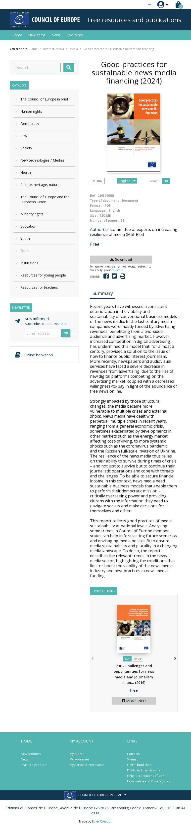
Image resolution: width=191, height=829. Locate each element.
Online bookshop (139, 765)
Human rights (31, 111)
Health (25, 172)
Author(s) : (99, 229)
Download (121, 259)
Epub (138, 658)
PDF (166, 181)
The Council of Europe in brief (44, 99)
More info (134, 700)
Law (23, 135)
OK (66, 333)
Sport (24, 250)
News (56, 35)
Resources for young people (43, 275)
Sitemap (133, 759)
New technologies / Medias (42, 160)
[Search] (38, 67)
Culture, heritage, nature (39, 184)
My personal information (87, 765)
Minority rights (32, 214)
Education (28, 226)
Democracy (29, 123)
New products (31, 754)
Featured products (34, 765)
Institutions (29, 263)
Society (26, 148)
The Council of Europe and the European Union (44, 199)
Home (17, 35)
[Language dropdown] (140, 5)
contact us (117, 270)
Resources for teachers (39, 287)
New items (37, 35)
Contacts (133, 754)
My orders (77, 754)
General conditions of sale (145, 776)
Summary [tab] (103, 293)
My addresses (79, 759)
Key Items (75, 35)
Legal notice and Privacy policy (148, 781)
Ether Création (102, 821)
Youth (25, 238)
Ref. (93, 195)
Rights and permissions (143, 770)
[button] (174, 657)
